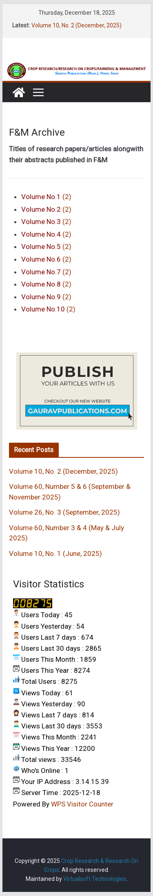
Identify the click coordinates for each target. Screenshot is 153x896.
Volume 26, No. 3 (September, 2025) (64, 512)
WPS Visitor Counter (82, 804)
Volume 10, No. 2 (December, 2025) (76, 25)
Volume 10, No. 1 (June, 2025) (55, 553)
